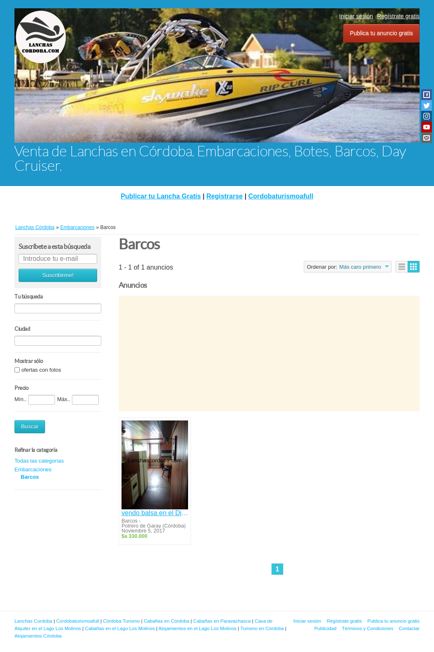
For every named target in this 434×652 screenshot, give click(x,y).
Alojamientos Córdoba (38, 635)
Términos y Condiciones (367, 628)
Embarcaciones (33, 469)
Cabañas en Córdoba (166, 620)
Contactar (409, 628)
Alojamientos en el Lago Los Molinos (197, 628)
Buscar (29, 426)
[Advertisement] (269, 353)
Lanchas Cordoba (33, 620)
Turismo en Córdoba (262, 628)
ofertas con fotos (41, 370)
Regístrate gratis (398, 16)
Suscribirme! (58, 275)
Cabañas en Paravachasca (221, 620)
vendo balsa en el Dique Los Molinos (155, 512)
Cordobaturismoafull (280, 196)
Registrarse (224, 196)
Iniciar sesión (356, 16)
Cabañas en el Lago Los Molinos (120, 628)
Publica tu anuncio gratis (381, 33)
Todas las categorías (39, 461)
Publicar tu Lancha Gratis (161, 196)
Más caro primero (360, 267)
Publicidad (325, 628)
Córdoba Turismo (121, 620)
